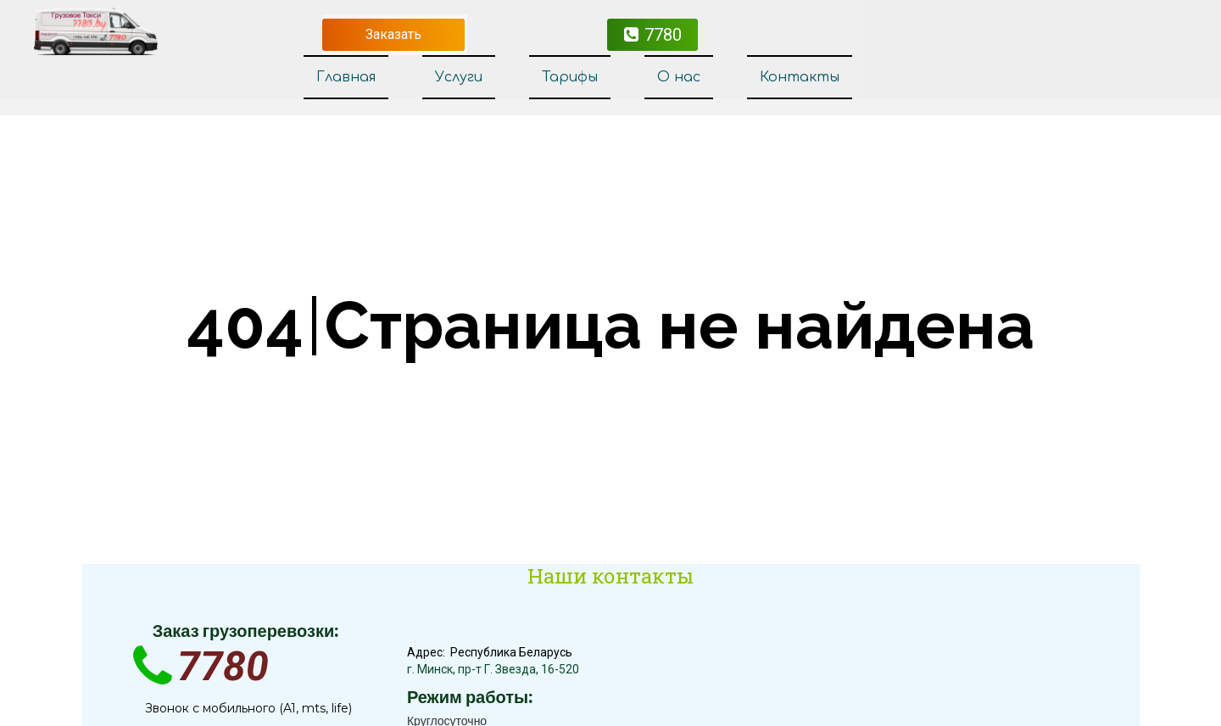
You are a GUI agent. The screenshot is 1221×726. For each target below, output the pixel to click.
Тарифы (570, 77)
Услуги (458, 77)
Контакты (799, 77)
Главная (346, 77)
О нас (678, 77)
